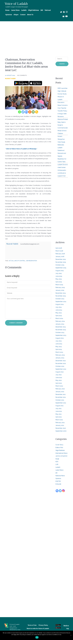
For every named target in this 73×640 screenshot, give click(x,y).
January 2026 (59, 256)
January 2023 (59, 358)
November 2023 (60, 330)
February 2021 (60, 422)
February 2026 (60, 254)
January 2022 (59, 391)
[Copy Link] (36, 111)
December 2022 (60, 360)
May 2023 (58, 346)
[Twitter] (23, 111)
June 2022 (58, 377)
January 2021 (59, 425)
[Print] (29, 111)
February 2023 (60, 355)
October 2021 (59, 400)
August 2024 (59, 304)
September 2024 (60, 301)
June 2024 (58, 310)
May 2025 (58, 279)
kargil (57, 459)
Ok (37, 637)
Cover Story (59, 445)
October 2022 (59, 366)
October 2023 (59, 332)
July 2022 (58, 375)
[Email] (33, 111)
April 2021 (58, 417)
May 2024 (58, 313)
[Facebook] (26, 111)
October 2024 (59, 299)
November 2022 (60, 363)
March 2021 (59, 420)
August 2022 (59, 372)
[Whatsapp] (19, 111)
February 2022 (60, 389)
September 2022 (60, 369)
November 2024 (60, 296)
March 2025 (59, 284)
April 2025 (58, 282)
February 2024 (60, 321)
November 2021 (60, 397)
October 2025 (59, 265)
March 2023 (59, 352)
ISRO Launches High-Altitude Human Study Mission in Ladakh (62, 93)
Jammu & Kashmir (61, 456)
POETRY (58, 481)
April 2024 (58, 315)
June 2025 (58, 276)
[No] (71, 635)
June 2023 (58, 344)
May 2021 (58, 414)
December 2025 (60, 259)
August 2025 (59, 270)
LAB (56, 464)
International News (61, 453)
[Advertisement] (36, 35)
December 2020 (60, 428)
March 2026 (59, 251)
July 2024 (58, 307)
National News (60, 476)
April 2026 (58, 248)
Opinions (58, 478)
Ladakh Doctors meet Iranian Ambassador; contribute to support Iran (63, 170)
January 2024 (59, 324)
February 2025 (60, 287)
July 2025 (58, 273)
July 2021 (58, 408)
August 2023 (59, 338)
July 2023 (58, 341)
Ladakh (57, 467)
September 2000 (60, 431)
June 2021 (58, 411)
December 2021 (60, 394)
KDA (56, 461)
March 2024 (59, 318)
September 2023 (60, 335)
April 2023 (58, 349)
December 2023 (60, 327)
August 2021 (59, 405)
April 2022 (58, 383)
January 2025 (59, 290)
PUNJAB (58, 484)
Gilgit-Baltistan (60, 450)
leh (56, 473)
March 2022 (59, 386)
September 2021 (60, 403)
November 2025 (60, 262)
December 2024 (60, 293)
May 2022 (58, 380)
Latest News (59, 470)
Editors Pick (59, 447)
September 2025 (60, 268)
